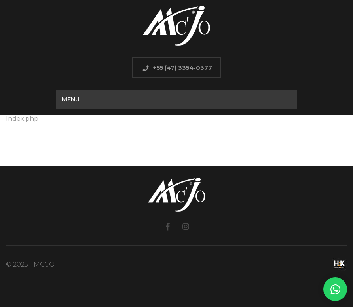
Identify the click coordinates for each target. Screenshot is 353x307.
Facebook (168, 226)
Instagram (185, 226)
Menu (71, 99)
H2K (339, 264)
